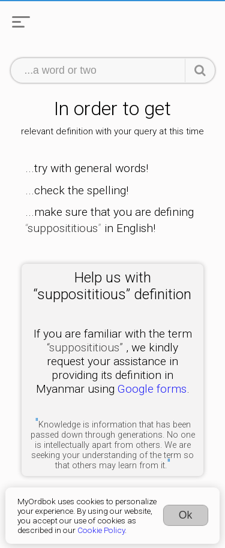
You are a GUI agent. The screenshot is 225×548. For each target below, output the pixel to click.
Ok (186, 515)
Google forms (152, 389)
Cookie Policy (101, 530)
